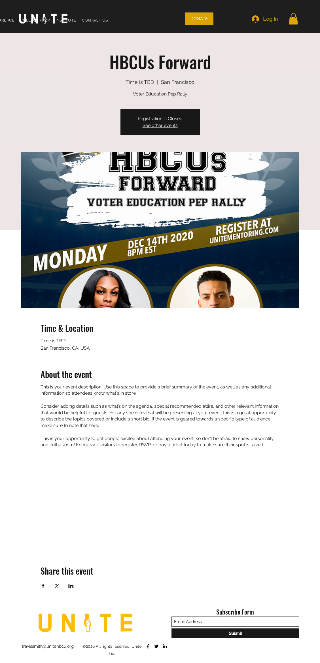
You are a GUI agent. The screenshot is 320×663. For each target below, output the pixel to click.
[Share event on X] (57, 586)
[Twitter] (156, 646)
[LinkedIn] (165, 646)
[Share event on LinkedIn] (71, 586)
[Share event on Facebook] (43, 586)
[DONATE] (199, 18)
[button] (293, 19)
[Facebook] (148, 646)
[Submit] (235, 633)
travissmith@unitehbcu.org (48, 646)
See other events (160, 125)
